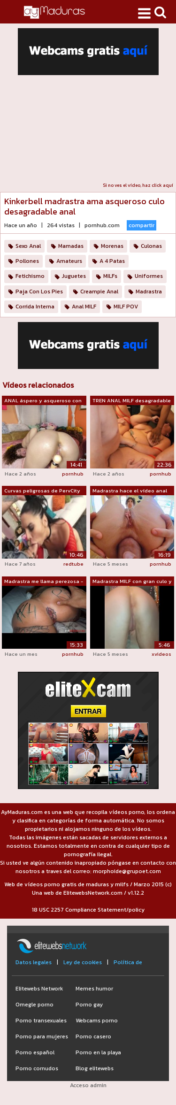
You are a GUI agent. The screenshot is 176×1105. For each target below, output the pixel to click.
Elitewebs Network (39, 988)
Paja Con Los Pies (39, 291)
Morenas (112, 246)
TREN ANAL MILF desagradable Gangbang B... (131, 401)
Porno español (34, 1052)
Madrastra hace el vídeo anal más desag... (129, 491)
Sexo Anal (28, 246)
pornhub (73, 473)
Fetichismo (30, 276)
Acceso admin (88, 1085)
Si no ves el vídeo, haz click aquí (138, 185)
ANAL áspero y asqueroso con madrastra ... (43, 401)
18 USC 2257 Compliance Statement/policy (88, 909)
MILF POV (126, 306)
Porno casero (93, 1036)
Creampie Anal (99, 291)
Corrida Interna (34, 306)
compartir (141, 225)
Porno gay (89, 1004)
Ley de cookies (82, 962)
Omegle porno (34, 1004)
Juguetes (74, 276)
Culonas (151, 246)
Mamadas (71, 246)
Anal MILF (84, 306)
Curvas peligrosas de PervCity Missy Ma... (42, 491)
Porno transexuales (41, 1020)
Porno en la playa (98, 1052)
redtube (73, 564)
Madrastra (149, 291)
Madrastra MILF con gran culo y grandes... (132, 581)
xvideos (161, 654)
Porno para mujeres (41, 1036)
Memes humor (94, 988)
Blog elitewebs (95, 1068)
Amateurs (69, 261)
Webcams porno (97, 1020)
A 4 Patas (112, 261)
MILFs (110, 276)
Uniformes (149, 276)
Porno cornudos (36, 1068)
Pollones (27, 261)
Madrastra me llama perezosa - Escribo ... (43, 581)
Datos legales (33, 962)
